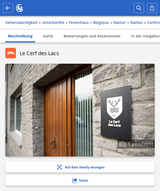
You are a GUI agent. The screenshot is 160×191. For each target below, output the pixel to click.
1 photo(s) (136, 143)
